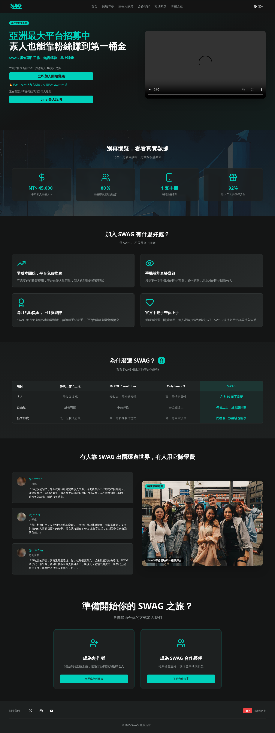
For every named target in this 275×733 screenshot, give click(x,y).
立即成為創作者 (94, 678)
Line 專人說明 (51, 99)
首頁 (94, 6)
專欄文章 (177, 6)
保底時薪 (108, 6)
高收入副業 (125, 6)
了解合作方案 (181, 678)
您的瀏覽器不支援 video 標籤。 (205, 65)
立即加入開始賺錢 (51, 76)
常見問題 (160, 6)
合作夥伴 (144, 6)
